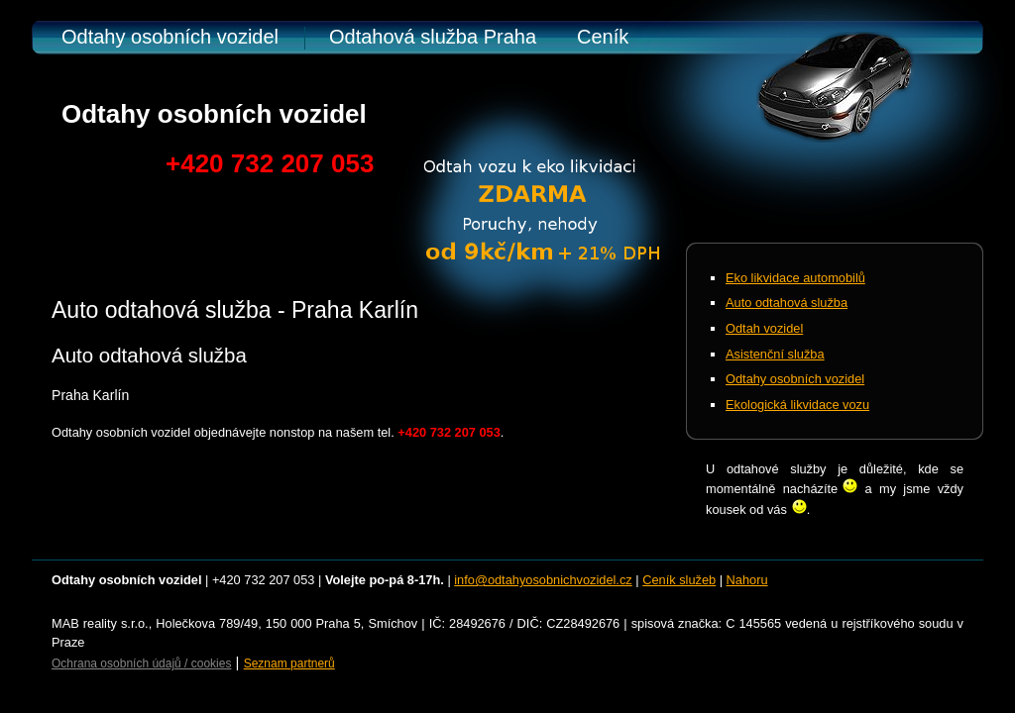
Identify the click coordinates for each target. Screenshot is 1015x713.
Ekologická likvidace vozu (797, 404)
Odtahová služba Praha (432, 37)
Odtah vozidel (764, 328)
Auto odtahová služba (786, 302)
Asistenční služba (775, 354)
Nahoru (747, 579)
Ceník (602, 37)
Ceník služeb (679, 579)
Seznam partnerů (289, 663)
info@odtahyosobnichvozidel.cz (542, 579)
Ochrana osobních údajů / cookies (141, 663)
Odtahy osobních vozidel (170, 37)
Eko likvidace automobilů (795, 277)
